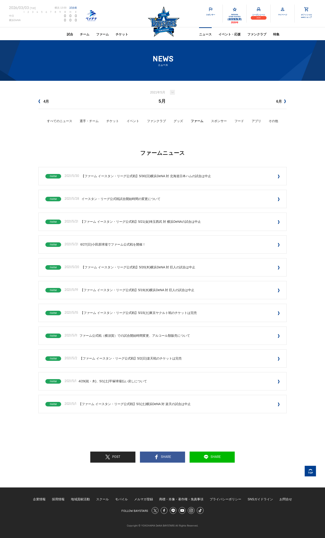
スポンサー (219, 121)
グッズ (178, 121)
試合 (70, 34)
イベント (133, 121)
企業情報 (39, 499)
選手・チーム (89, 121)
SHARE (162, 457)
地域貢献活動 (80, 499)
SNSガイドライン (260, 499)
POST (112, 457)
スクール (102, 499)
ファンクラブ (256, 34)
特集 (276, 34)
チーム (84, 34)
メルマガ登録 (143, 499)
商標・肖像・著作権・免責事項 (181, 499)
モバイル (121, 499)
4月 (43, 101)
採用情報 (58, 499)
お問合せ (285, 499)
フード (239, 121)
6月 (281, 101)
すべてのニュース (59, 121)
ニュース (205, 34)
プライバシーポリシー (225, 499)
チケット (122, 34)
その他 (273, 121)
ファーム (102, 34)
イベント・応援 (229, 34)
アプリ (256, 121)
